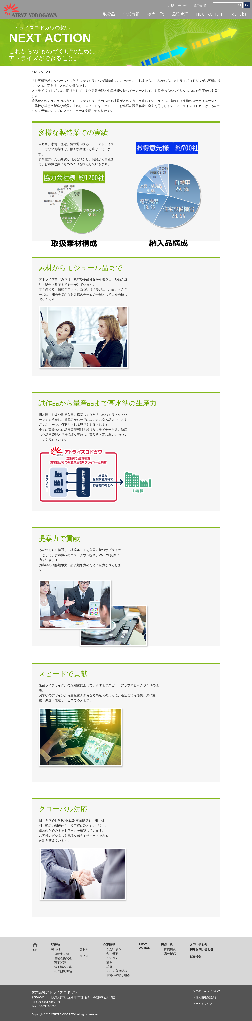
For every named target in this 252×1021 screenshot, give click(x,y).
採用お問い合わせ (201, 949)
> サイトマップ (202, 1003)
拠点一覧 (155, 14)
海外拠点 (170, 953)
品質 (109, 966)
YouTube (238, 14)
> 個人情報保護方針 (205, 997)
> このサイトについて (206, 991)
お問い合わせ (178, 5)
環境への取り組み (118, 975)
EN (246, 5)
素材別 (84, 949)
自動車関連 (61, 954)
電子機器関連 (63, 966)
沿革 (109, 962)
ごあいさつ (113, 949)
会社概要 (112, 953)
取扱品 (109, 14)
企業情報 (131, 14)
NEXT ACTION (209, 14)
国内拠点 (170, 949)
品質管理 (180, 14)
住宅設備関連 (63, 958)
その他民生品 (63, 971)
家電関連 (60, 962)
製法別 (84, 956)
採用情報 (199, 5)
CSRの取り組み (116, 970)
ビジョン (112, 957)
